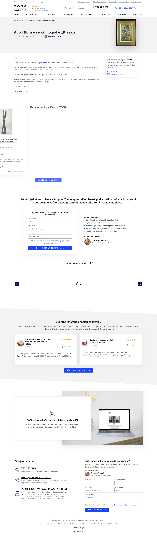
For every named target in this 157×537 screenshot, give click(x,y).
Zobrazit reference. (44, 10)
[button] (17, 284)
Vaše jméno (32, 218)
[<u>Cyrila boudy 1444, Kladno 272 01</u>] (17, 493)
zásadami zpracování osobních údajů (124, 505)
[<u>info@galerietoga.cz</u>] (17, 480)
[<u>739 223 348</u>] (17, 470)
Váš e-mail (32, 226)
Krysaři (46, 63)
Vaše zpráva (89, 495)
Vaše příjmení (119, 480)
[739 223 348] (93, 7)
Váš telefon (32, 233)
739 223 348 (102, 7)
